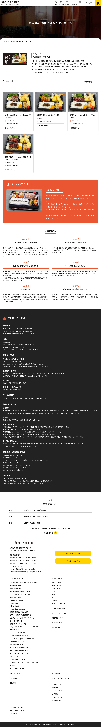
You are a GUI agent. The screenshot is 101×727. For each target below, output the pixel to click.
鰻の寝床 (13, 665)
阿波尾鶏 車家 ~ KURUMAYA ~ (20, 591)
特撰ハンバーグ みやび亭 (18, 624)
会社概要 (13, 683)
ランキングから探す (58, 608)
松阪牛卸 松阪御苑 (16, 585)
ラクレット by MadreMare (19, 647)
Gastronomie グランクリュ (19, 636)
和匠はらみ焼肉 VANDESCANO (20, 615)
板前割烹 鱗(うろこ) (16, 588)
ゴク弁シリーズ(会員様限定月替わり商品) (24, 582)
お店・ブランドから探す (17, 579)
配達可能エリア (57, 687)
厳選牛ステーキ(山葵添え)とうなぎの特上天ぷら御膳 (18, 158)
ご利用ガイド (56, 684)
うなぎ (54, 591)
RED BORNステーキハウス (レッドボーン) (24, 662)
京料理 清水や (14, 606)
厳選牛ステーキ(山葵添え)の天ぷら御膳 (82, 116)
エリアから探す (57, 623)
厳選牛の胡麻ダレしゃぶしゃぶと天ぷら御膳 (18, 116)
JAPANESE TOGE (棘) (17, 633)
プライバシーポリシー (17, 710)
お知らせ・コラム (15, 673)
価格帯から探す (57, 618)
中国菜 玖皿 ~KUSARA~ (18, 609)
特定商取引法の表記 (17, 708)
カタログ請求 (14, 678)
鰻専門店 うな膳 (15, 597)
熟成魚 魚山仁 (14, 603)
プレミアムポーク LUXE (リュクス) (21, 653)
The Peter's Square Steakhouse (22, 639)
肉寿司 (54, 600)
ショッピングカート (58, 697)
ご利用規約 (13, 713)
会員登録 (55, 694)
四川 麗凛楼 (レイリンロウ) (19, 612)
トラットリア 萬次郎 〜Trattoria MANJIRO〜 (25, 627)
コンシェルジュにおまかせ (61, 678)
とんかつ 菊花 (14, 630)
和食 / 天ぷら (11, 121)
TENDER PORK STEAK (18, 659)
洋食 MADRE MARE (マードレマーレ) (22, 618)
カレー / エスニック (58, 603)
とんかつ (55, 597)
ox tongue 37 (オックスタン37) (20, 594)
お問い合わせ (56, 700)
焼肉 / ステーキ (57, 582)
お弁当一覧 (56, 628)
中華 (53, 594)
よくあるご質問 (57, 691)
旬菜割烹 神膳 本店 (13, 123)
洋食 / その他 (56, 588)
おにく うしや (14, 656)
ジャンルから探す (58, 579)
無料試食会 (56, 673)
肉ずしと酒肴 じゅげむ (17, 668)
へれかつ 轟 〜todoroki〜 (19, 650)
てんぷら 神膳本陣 (16, 621)
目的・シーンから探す (59, 613)
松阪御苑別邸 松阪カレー (18, 642)
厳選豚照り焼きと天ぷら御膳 (48, 115)
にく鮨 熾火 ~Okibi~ (17, 600)
